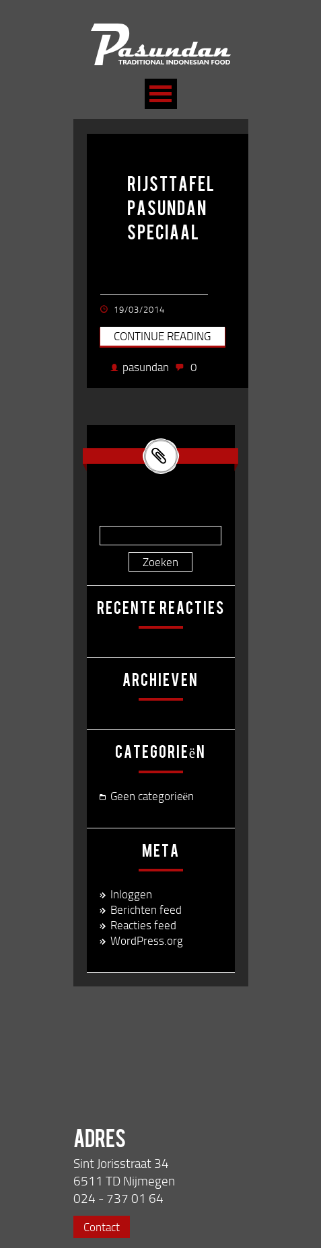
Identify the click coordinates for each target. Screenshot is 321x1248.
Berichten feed (146, 909)
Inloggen (131, 894)
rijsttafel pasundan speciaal (171, 210)
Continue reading (162, 336)
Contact (101, 1227)
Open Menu (161, 94)
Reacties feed (143, 925)
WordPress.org (146, 940)
